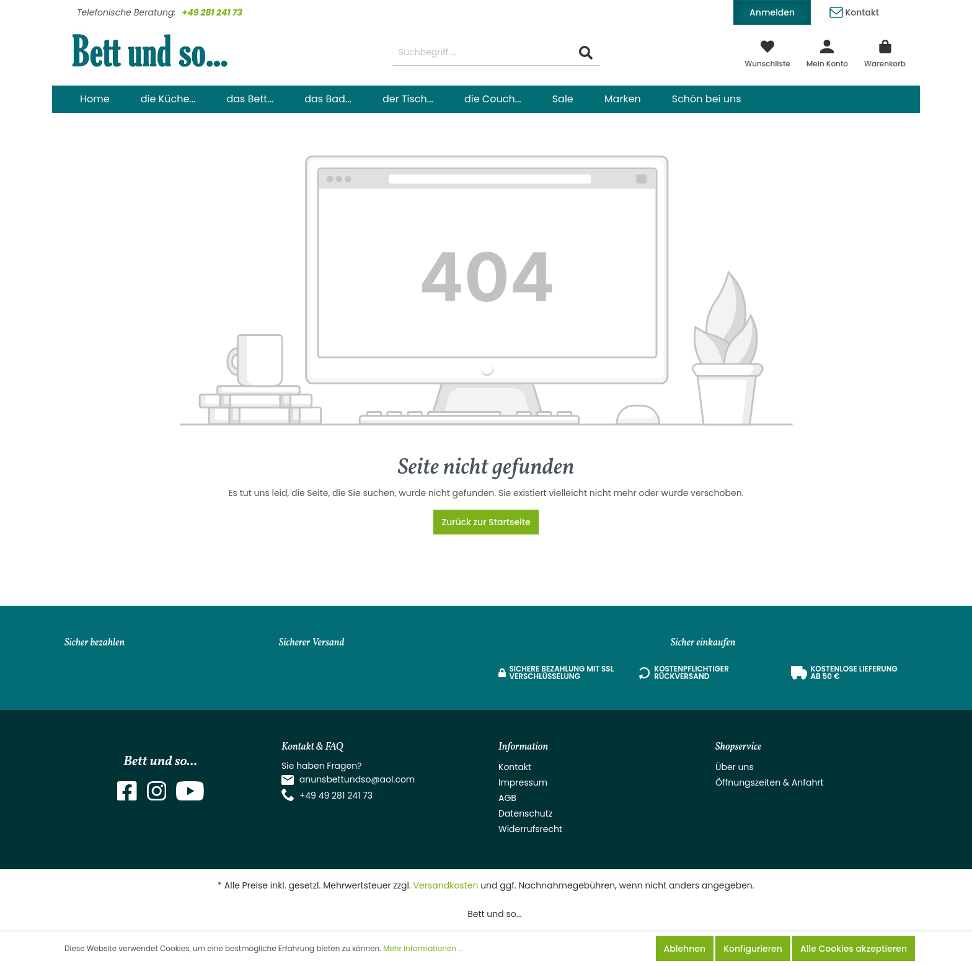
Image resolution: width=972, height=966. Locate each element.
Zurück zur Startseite (485, 522)
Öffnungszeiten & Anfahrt (769, 782)
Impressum (522, 782)
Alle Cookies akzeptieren (853, 948)
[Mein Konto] (827, 52)
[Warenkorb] (885, 52)
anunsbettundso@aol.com (357, 779)
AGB (507, 798)
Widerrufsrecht (530, 829)
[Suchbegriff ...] (482, 53)
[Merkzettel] (767, 52)
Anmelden (772, 12)
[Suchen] (586, 53)
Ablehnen (684, 948)
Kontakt (854, 10)
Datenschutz (525, 813)
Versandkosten (446, 885)
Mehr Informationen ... (423, 948)
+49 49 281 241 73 (336, 795)
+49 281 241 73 (212, 12)
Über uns (734, 767)
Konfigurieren (752, 948)
